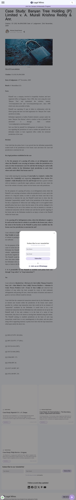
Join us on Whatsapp (39, 266)
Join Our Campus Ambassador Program (38, 6)
